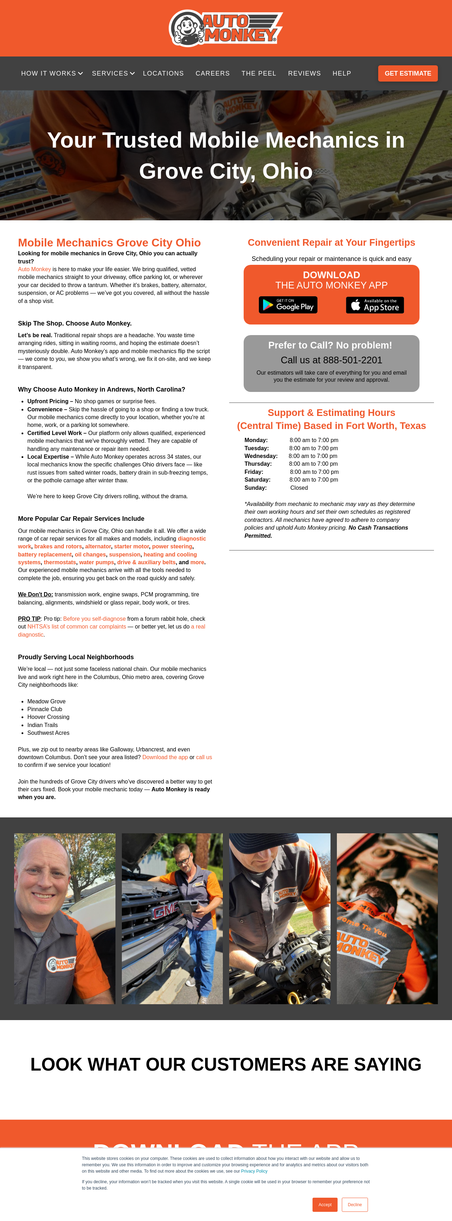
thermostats (60, 562)
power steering (172, 546)
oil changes (90, 555)
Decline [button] (355, 1204)
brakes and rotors (58, 546)
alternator (98, 546)
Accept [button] (325, 1204)
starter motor (131, 546)
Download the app (165, 757)
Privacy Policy (254, 1171)
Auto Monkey (34, 269)
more (197, 562)
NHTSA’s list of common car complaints (77, 627)
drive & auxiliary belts (146, 562)
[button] (53, 73)
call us (204, 757)
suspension (125, 555)
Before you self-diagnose (94, 619)
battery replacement (45, 555)
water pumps (96, 562)
